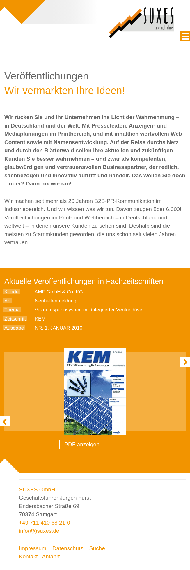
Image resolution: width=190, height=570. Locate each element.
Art (7, 300)
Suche (97, 548)
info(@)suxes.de (39, 531)
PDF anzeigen (81, 444)
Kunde (11, 291)
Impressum (32, 548)
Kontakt (28, 556)
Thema (12, 309)
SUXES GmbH (37, 489)
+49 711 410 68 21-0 (44, 523)
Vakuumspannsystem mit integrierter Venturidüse (88, 310)
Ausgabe (14, 327)
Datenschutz (67, 548)
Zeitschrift (15, 318)
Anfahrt (51, 556)
